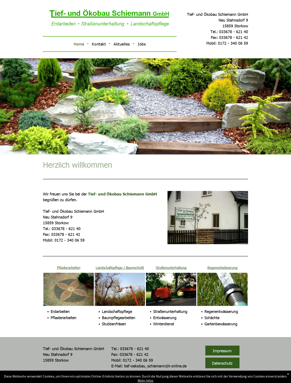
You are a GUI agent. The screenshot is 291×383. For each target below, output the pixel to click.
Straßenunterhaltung (171, 267)
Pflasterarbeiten (68, 267)
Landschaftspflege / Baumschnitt (120, 267)
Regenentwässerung (222, 267)
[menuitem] (80, 44)
